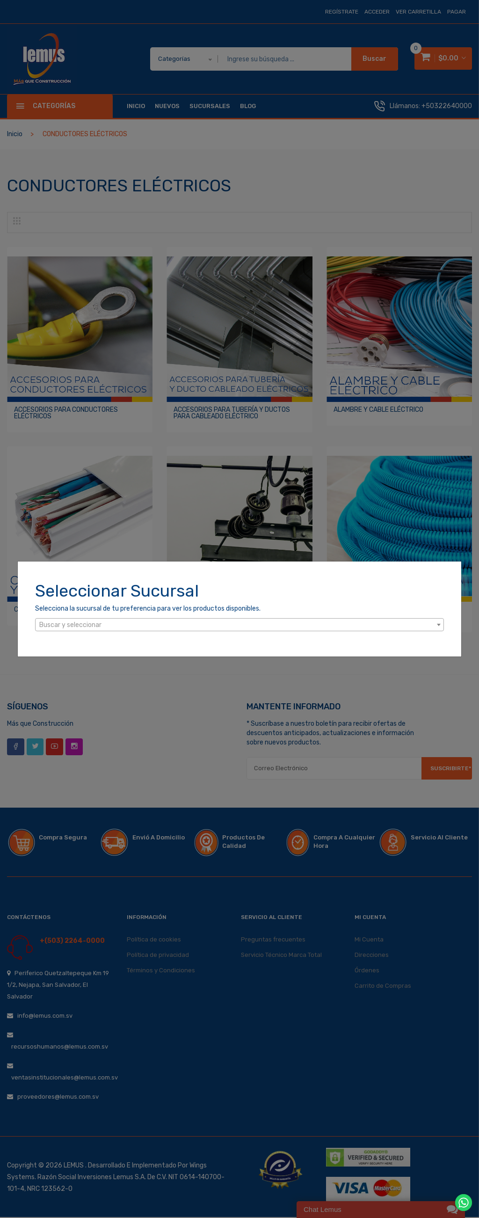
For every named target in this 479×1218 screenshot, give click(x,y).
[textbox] (239, 625)
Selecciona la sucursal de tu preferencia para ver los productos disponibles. (148, 609)
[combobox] (239, 624)
